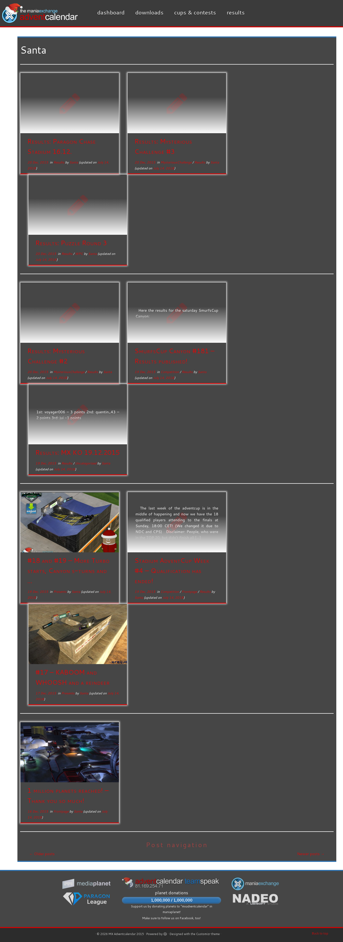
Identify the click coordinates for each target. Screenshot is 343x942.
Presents (60, 591)
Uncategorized (86, 463)
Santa (73, 162)
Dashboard (111, 12)
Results (236, 12)
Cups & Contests (195, 12)
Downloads (149, 12)
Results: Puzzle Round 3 (71, 242)
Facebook (186, 918)
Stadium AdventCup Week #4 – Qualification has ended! (172, 570)
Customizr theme (208, 934)
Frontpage (190, 591)
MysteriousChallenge (176, 162)
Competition (170, 372)
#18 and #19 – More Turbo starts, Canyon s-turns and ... (68, 570)
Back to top (320, 933)
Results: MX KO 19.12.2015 (77, 452)
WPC (79, 253)
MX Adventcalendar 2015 (126, 934)
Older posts (42, 854)
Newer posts (311, 854)
